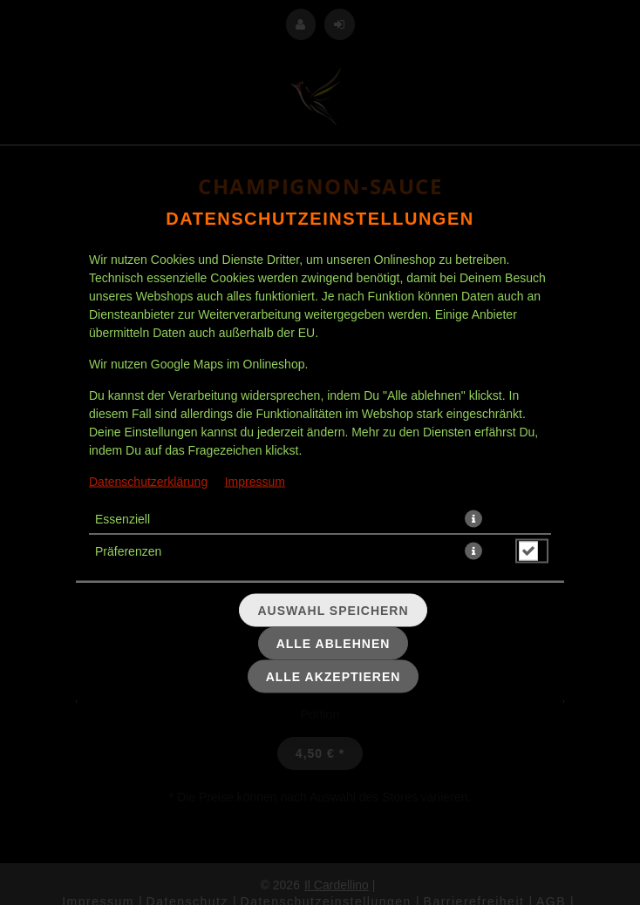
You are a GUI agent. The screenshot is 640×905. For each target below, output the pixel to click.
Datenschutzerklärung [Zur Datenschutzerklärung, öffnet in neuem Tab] (148, 481)
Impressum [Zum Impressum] (255, 481)
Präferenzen (128, 550)
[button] (473, 518)
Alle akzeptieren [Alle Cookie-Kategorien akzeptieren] (333, 676)
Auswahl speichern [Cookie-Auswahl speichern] (332, 610)
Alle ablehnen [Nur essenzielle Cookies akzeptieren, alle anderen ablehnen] (333, 643)
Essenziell (122, 518)
